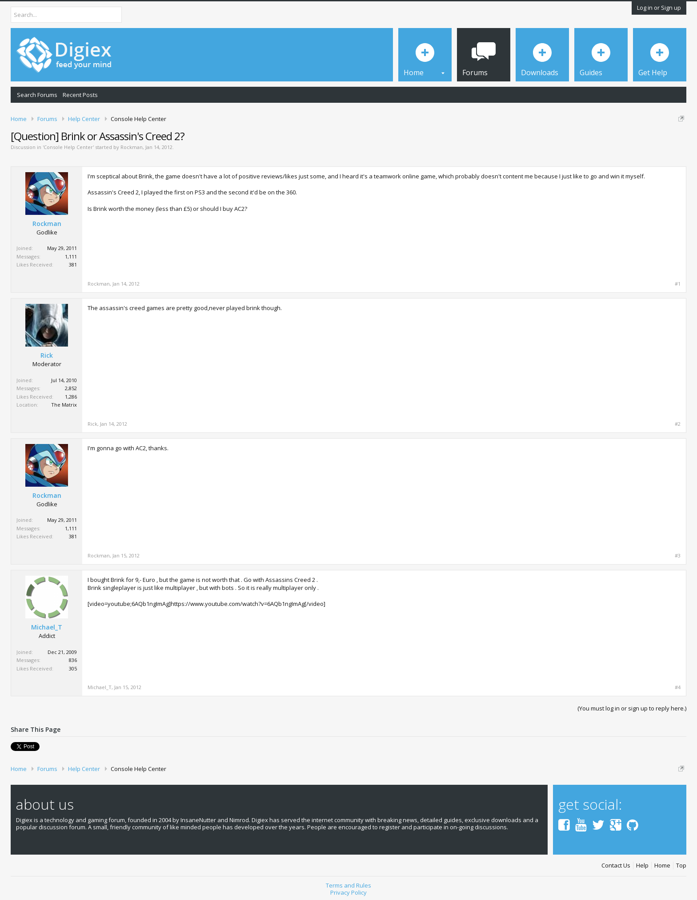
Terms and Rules (348, 885)
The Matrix (64, 404)
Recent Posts (80, 95)
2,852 (71, 388)
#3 (678, 556)
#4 (678, 687)
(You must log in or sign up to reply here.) (631, 708)
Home (662, 865)
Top (681, 865)
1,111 (71, 256)
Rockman (131, 147)
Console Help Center (68, 147)
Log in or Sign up (659, 8)
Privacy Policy (348, 892)
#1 (678, 284)
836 (73, 660)
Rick (46, 355)
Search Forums (37, 95)
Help (642, 865)
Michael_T (46, 627)
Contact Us (615, 865)
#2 (678, 424)
